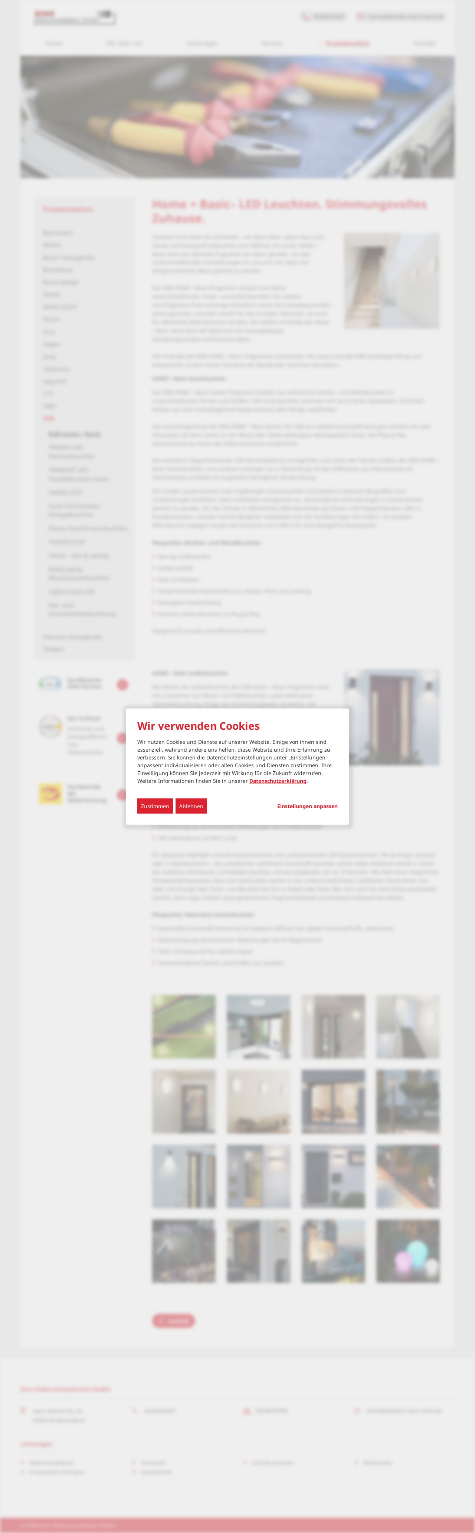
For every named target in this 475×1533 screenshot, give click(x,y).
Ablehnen (191, 805)
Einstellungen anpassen (307, 806)
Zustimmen (155, 805)
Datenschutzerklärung (278, 780)
